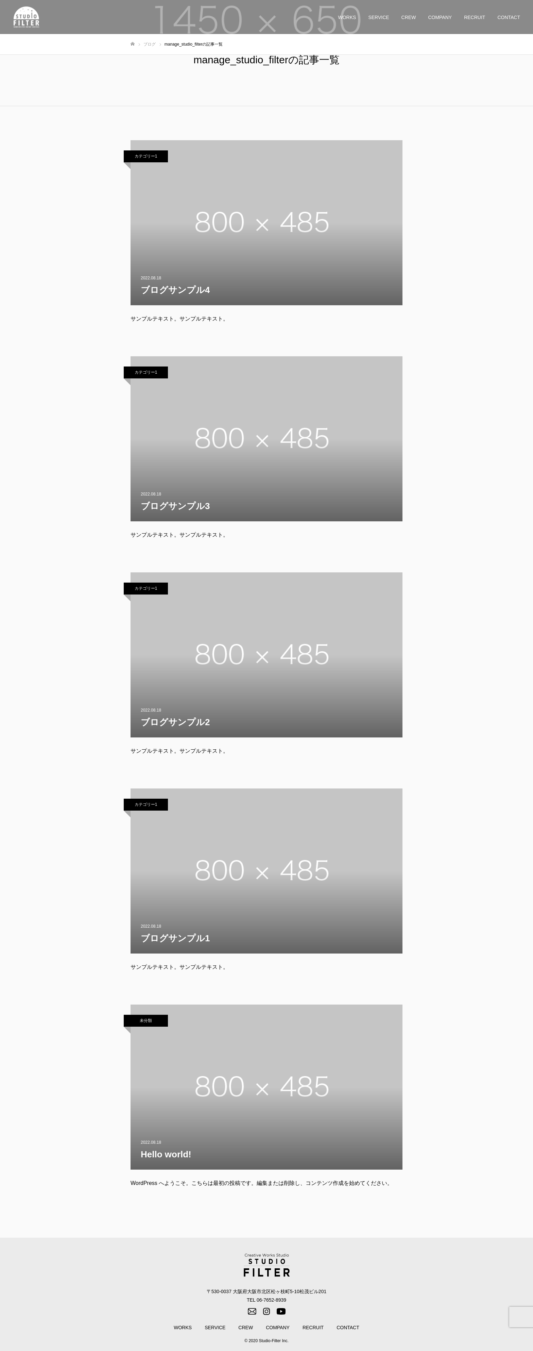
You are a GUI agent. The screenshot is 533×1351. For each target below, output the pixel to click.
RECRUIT (474, 17)
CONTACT (508, 17)
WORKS (347, 17)
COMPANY (440, 17)
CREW (408, 17)
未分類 (146, 1020)
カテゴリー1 (146, 156)
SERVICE (378, 17)
